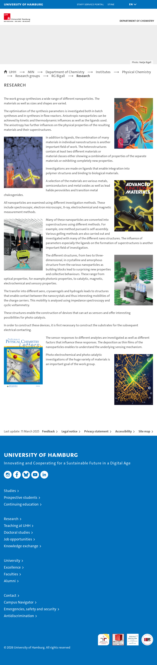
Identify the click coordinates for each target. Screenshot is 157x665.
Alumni (10, 580)
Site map (144, 431)
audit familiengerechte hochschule (103, 639)
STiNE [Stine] (111, 4)
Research (11, 518)
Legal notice (69, 431)
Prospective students (20, 497)
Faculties (11, 574)
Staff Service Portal (90, 4)
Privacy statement (96, 431)
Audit (116, 636)
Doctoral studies (17, 532)
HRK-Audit (130, 638)
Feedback (48, 431)
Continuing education (21, 504)
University (12, 560)
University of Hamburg (23, 4)
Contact (10, 595)
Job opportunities (18, 539)
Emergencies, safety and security (30, 609)
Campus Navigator (19, 602)
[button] (132, 4)
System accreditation (147, 638)
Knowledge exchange (21, 546)
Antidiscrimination (19, 615)
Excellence (12, 567)
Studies (10, 490)
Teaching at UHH (17, 525)
